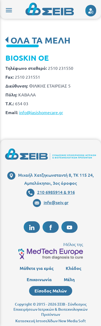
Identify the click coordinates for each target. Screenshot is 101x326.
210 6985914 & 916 (50, 192)
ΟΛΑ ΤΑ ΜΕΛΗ (40, 40)
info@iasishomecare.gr (41, 112)
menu (8, 9)
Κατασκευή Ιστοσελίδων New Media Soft (50, 320)
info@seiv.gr (50, 202)
